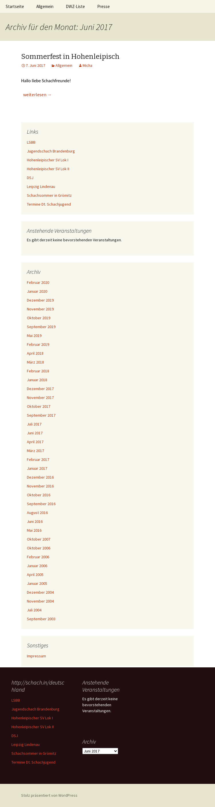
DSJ (30, 177)
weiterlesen (37, 94)
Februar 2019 (38, 344)
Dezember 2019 (40, 300)
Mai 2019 (34, 335)
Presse (103, 6)
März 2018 (35, 362)
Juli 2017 (34, 424)
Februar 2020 (38, 282)
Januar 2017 (37, 468)
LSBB (31, 142)
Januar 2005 (37, 583)
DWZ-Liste (75, 6)
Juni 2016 (35, 521)
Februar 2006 (38, 556)
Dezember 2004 (40, 592)
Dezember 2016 (40, 477)
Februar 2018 (38, 371)
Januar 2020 (37, 291)
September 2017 (41, 415)
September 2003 (41, 618)
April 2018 (35, 353)
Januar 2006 (37, 565)
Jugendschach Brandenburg (51, 151)
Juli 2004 (34, 610)
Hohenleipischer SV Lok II (48, 168)
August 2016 (37, 512)
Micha (87, 65)
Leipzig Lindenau (41, 186)
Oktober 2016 (38, 494)
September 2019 (41, 326)
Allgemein (44, 6)
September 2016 (41, 503)
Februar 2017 (38, 459)
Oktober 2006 (38, 548)
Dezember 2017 (40, 388)
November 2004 (40, 601)
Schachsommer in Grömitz (49, 195)
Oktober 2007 (38, 539)
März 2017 (35, 450)
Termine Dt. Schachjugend (49, 204)
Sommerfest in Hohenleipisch (70, 57)
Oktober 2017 (38, 406)
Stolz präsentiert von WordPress (49, 795)
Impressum (36, 656)
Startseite (15, 6)
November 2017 (40, 397)
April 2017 (35, 441)
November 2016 (40, 486)
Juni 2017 (35, 432)
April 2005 (35, 574)
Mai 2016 (34, 530)
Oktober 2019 (38, 317)
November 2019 (40, 309)
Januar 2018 (37, 379)
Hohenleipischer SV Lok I (47, 159)
